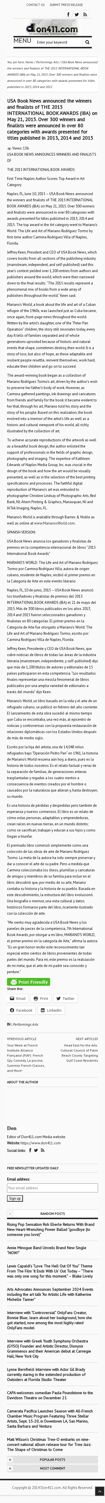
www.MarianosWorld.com (54, 523)
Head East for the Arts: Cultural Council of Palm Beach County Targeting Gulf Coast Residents (79, 1053)
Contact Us (35, 5)
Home (29, 62)
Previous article (21, 1039)
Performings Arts (25, 1024)
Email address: (18, 1179)
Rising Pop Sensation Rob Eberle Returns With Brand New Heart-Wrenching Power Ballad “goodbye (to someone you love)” (50, 1229)
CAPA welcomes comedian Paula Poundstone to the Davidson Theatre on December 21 (50, 1395)
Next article (87, 1039)
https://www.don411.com (41, 1143)
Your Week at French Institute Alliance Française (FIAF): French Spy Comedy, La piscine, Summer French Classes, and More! (26, 1058)
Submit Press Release (66, 5)
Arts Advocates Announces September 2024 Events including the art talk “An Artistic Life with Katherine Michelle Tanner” (50, 1294)
